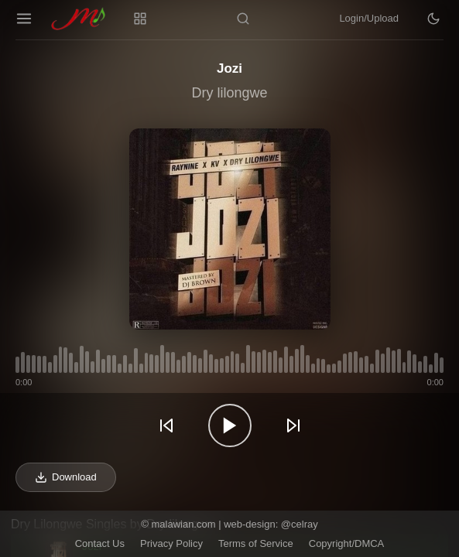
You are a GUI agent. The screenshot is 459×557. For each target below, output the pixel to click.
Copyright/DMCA (347, 543)
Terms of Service (255, 543)
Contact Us (100, 543)
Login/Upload (369, 18)
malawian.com (183, 524)
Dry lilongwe (229, 93)
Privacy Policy (171, 543)
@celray (299, 524)
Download (66, 477)
